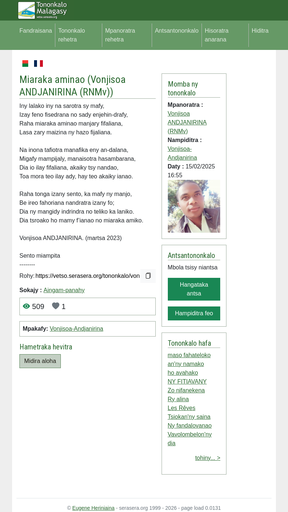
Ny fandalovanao (190, 425)
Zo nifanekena (186, 390)
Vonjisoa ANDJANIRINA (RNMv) (72, 85)
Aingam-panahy (64, 290)
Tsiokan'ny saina (189, 417)
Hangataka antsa (194, 289)
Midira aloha (40, 361)
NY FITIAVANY (187, 381)
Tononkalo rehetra (71, 35)
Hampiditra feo (194, 313)
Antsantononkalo (177, 31)
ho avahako (183, 373)
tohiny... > (208, 458)
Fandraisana (35, 31)
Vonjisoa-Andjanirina (76, 329)
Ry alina (178, 399)
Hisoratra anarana (217, 35)
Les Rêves (182, 408)
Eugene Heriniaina (93, 508)
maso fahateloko (189, 355)
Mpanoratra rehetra (120, 35)
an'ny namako (186, 364)
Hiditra (260, 31)
